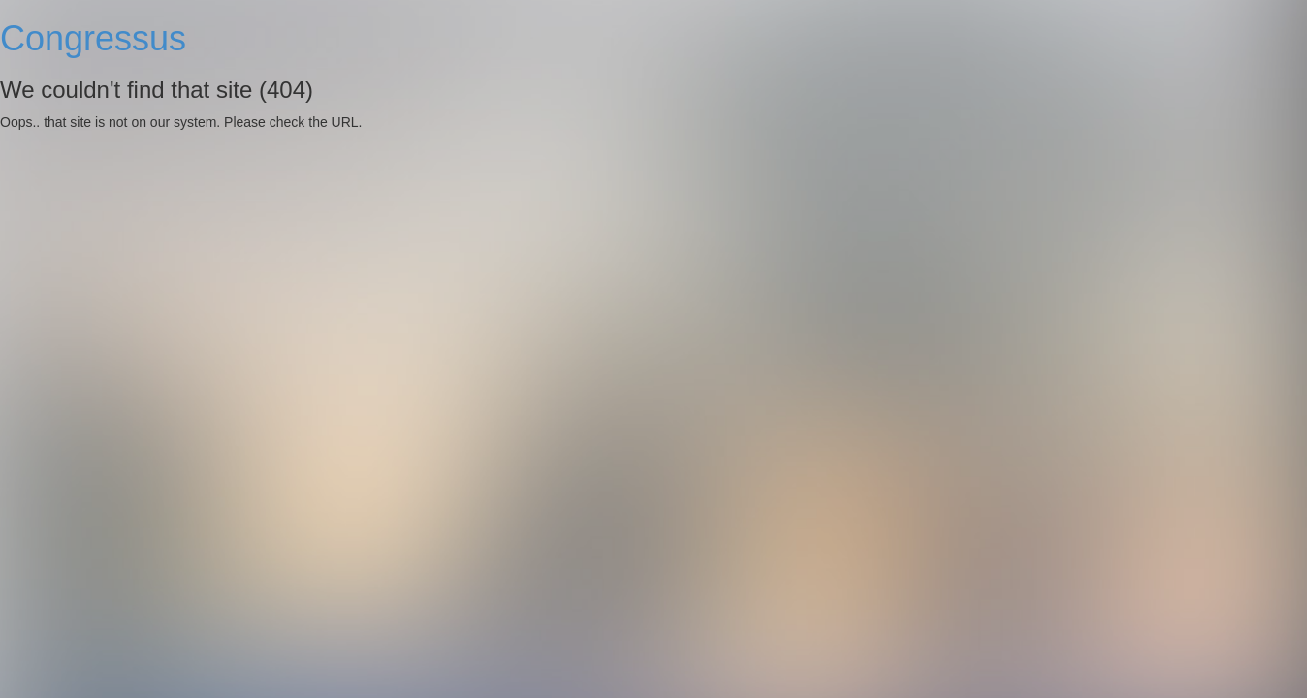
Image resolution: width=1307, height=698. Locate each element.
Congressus (93, 38)
